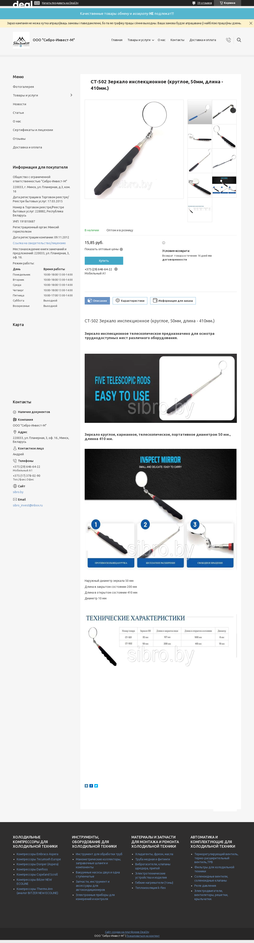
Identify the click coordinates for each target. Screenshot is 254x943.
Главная (116, 40)
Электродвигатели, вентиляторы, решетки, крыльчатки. (211, 895)
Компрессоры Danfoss (32, 869)
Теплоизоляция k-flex (150, 888)
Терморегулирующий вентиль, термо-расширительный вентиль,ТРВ (216, 858)
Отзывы (19, 138)
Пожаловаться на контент (143, 935)
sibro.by (18, 492)
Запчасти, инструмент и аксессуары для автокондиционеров (93, 885)
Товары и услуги (139, 40)
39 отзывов (204, 3)
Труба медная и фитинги (152, 859)
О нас (161, 40)
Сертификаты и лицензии (33, 130)
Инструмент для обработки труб (99, 854)
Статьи (18, 112)
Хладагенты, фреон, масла (154, 854)
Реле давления (205, 885)
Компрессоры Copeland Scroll (37, 874)
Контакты (177, 40)
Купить (104, 260)
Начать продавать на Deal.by (60, 3)
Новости (19, 104)
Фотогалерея (23, 86)
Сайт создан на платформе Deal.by (127, 932)
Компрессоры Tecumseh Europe (39, 859)
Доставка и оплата (202, 40)
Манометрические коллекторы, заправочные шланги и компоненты (98, 863)
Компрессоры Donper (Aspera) (38, 864)
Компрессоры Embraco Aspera (37, 854)
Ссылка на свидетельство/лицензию (39, 243)
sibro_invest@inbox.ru (28, 505)
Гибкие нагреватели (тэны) (154, 882)
